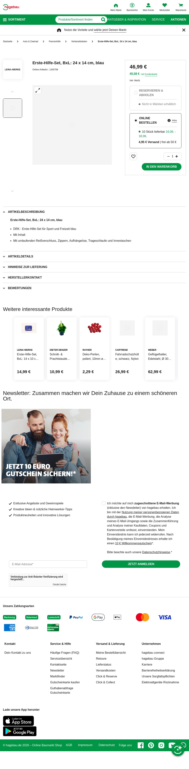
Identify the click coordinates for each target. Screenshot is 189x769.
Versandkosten (106, 688)
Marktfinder (57, 694)
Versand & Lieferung (110, 661)
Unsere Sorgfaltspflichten (158, 694)
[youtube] (172, 763)
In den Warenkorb (161, 166)
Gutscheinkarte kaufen (65, 700)
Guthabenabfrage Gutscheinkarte (61, 708)
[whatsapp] (183, 763)
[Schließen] (184, 30)
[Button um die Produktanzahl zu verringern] (167, 156)
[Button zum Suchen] (100, 19)
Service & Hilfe (60, 661)
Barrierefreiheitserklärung (158, 688)
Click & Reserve (106, 694)
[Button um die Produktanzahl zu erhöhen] (178, 156)
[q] (62, 19)
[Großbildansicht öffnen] (72, 125)
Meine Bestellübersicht (111, 670)
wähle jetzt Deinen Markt (110, 29)
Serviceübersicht (61, 676)
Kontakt (10, 661)
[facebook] (141, 763)
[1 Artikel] (172, 156)
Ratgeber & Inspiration (127, 19)
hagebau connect (153, 670)
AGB (69, 762)
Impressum (85, 762)
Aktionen (178, 19)
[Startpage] (11, 7)
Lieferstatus (103, 682)
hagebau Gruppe (153, 676)
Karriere (147, 682)
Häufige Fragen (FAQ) (64, 670)
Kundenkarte (151, 74)
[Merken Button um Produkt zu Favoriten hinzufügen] (133, 156)
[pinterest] (151, 763)
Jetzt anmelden (141, 581)
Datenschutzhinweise (156, 570)
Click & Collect (105, 700)
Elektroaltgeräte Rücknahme (160, 700)
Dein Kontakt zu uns (17, 670)
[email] (48, 581)
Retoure (101, 676)
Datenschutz (107, 762)
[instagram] (161, 763)
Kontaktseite (58, 682)
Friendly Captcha (59, 602)
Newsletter (57, 688)
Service (158, 19)
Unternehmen (151, 661)
